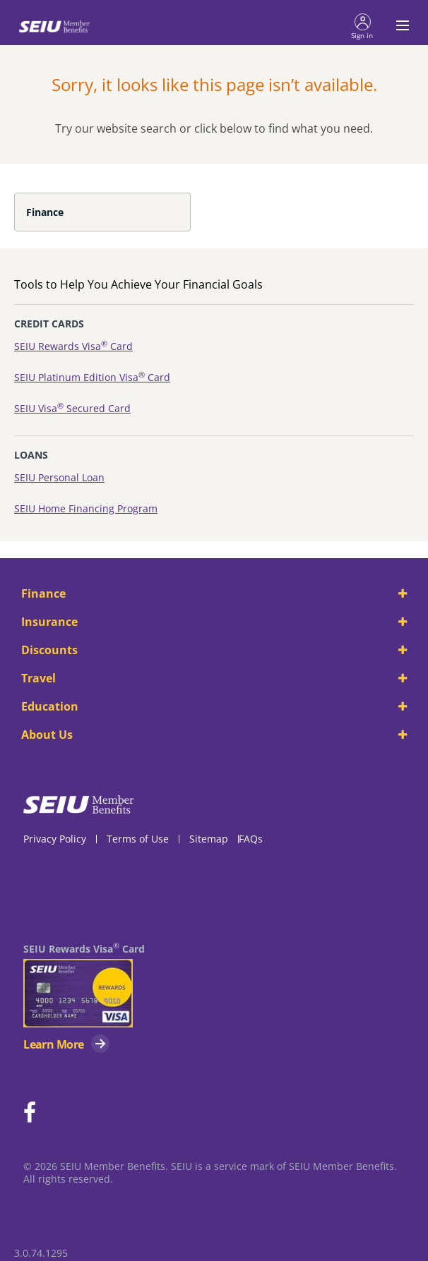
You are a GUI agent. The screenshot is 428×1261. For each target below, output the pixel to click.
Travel (214, 678)
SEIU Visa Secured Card (72, 408)
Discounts (214, 650)
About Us (214, 734)
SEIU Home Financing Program (85, 508)
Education (214, 706)
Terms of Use (138, 839)
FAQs (251, 839)
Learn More (53, 1044)
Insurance (214, 621)
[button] (362, 25)
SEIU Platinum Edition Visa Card (92, 377)
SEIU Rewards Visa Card (73, 346)
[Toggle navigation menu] (398, 25)
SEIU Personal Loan (59, 477)
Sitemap (208, 839)
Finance (45, 212)
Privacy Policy (54, 839)
